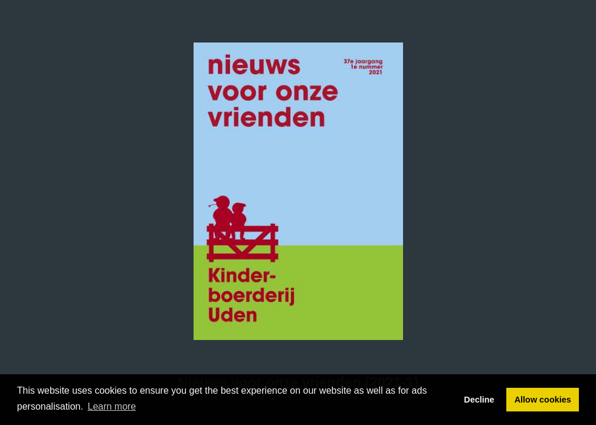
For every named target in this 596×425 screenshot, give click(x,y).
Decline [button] (479, 399)
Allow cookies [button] (543, 399)
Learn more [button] (112, 406)
